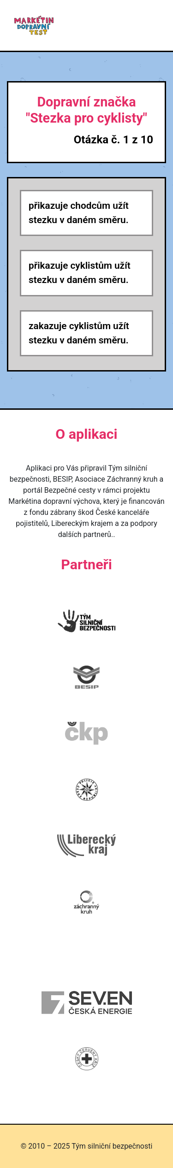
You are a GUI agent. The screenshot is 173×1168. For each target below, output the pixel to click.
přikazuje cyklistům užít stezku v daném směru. (80, 272)
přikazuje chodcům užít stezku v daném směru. (79, 212)
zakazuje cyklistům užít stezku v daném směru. (79, 333)
